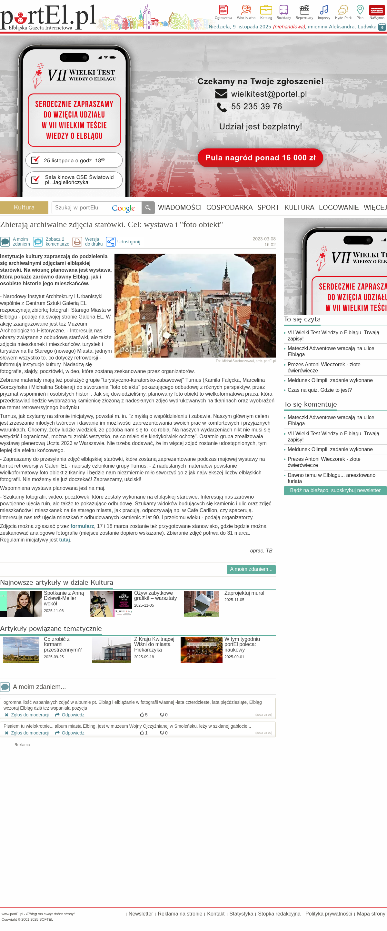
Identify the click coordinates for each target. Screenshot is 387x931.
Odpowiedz (67, 714)
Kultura (24, 207)
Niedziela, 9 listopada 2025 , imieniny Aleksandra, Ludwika (292, 27)
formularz (82, 526)
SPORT (268, 208)
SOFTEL (46, 919)
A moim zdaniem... (251, 569)
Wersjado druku (94, 242)
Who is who (246, 18)
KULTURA (299, 208)
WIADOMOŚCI (180, 208)
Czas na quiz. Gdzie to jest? (320, 390)
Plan (360, 18)
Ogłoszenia (223, 18)
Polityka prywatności (328, 913)
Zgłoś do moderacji (26, 714)
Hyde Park (343, 18)
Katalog (266, 18)
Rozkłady (284, 18)
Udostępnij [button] (128, 241)
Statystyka (241, 913)
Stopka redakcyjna (279, 913)
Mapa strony (371, 913)
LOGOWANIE (339, 208)
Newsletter (141, 913)
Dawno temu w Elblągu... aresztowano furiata (331, 478)
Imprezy (324, 18)
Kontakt (215, 913)
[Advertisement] (138, 794)
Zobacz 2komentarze (57, 242)
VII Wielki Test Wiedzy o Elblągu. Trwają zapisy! (333, 335)
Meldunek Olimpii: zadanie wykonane (330, 380)
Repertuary (304, 18)
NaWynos (377, 10)
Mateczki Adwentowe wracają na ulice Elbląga (331, 351)
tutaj (64, 539)
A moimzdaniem (21, 242)
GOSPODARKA (229, 208)
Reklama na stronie (180, 913)
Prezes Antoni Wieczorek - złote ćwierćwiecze (324, 367)
